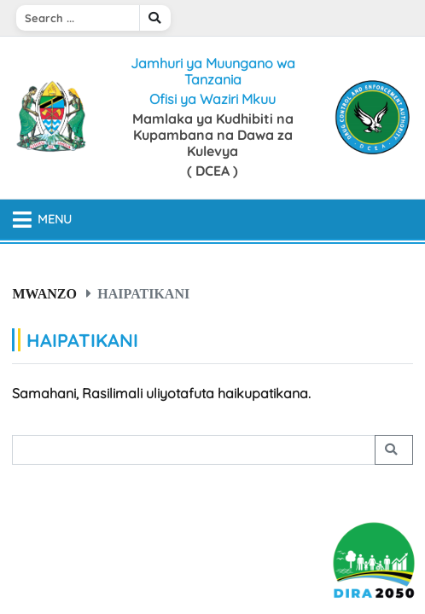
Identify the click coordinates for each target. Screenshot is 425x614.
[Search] (77, 18)
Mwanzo (44, 293)
